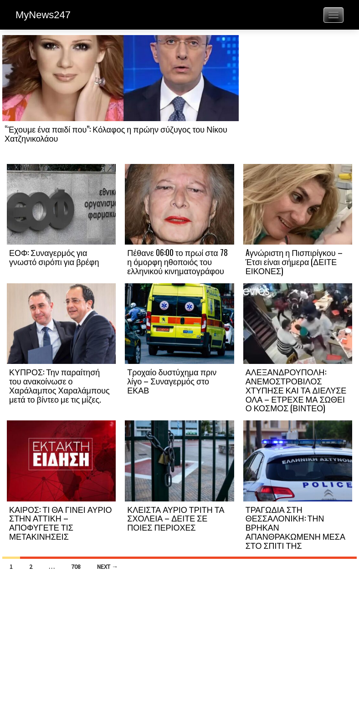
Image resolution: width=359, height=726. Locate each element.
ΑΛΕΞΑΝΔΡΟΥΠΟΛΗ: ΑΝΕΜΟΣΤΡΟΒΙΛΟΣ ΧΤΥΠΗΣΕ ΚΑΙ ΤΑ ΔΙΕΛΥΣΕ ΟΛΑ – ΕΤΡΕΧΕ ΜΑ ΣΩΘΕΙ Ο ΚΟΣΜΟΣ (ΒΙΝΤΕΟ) (296, 390)
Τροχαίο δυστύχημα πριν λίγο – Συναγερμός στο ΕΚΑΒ (171, 381)
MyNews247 (43, 14)
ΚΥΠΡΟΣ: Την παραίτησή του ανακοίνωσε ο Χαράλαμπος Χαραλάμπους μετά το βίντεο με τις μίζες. (59, 385)
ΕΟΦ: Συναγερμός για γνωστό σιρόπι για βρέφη (54, 256)
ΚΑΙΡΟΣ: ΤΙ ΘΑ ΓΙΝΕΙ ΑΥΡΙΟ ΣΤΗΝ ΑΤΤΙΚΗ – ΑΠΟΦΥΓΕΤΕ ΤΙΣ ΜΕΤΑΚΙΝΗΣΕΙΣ (60, 522)
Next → (107, 566)
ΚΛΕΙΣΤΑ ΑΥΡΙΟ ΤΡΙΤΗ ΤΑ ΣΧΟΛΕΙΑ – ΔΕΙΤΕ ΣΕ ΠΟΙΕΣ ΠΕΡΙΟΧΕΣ (175, 518)
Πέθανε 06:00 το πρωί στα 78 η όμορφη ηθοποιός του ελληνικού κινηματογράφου (177, 261)
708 (76, 566)
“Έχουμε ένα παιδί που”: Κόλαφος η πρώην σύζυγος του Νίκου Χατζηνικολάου (116, 133)
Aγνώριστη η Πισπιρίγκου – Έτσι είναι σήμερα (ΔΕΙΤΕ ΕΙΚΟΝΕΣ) (294, 261)
